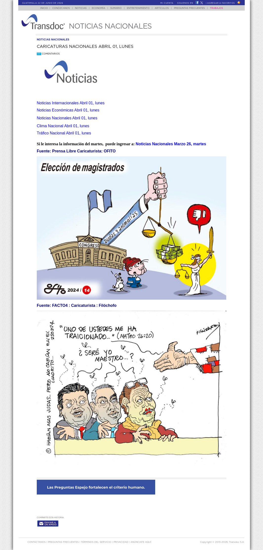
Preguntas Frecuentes (189, 8)
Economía (98, 8)
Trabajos (216, 8)
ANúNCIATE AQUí (141, 542)
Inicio (44, 8)
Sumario (116, 8)
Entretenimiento (138, 8)
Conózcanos (61, 8)
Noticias (81, 8)
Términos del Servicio (96, 542)
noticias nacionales (53, 39)
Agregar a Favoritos (221, 3)
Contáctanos (36, 542)
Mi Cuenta (166, 3)
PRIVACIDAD (121, 542)
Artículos (162, 8)
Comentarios (48, 54)
